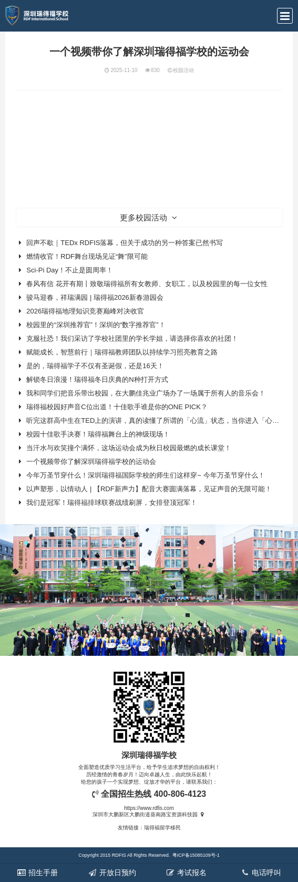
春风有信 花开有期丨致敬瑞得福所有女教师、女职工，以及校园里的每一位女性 (147, 284)
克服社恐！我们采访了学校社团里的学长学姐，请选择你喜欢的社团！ (132, 338)
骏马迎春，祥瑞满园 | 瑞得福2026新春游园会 (94, 297)
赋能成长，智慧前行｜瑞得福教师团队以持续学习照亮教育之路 (122, 352)
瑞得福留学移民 (162, 827)
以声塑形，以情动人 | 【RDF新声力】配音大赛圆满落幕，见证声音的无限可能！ (148, 489)
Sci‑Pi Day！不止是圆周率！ (69, 270)
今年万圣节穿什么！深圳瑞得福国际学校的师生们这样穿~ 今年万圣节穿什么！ (145, 475)
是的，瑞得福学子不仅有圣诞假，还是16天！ (94, 366)
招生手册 (37, 872)
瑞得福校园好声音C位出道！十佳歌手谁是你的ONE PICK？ (117, 407)
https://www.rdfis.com (148, 808)
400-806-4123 (180, 793)
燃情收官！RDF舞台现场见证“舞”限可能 (86, 256)
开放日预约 (112, 872)
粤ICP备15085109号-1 (196, 855)
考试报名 (186, 872)
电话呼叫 (260, 872)
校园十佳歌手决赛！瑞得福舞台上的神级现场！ (98, 434)
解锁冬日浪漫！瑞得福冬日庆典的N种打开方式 (97, 379)
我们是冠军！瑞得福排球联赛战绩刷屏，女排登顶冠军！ (111, 502)
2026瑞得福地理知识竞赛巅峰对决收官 (85, 311)
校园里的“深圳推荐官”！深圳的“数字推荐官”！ (95, 325)
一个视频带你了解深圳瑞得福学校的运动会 (91, 461)
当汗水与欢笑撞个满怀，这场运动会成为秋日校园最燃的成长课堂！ (128, 448)
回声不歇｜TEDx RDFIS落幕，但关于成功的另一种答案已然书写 (124, 243)
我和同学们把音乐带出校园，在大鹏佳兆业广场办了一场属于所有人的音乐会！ (145, 393)
